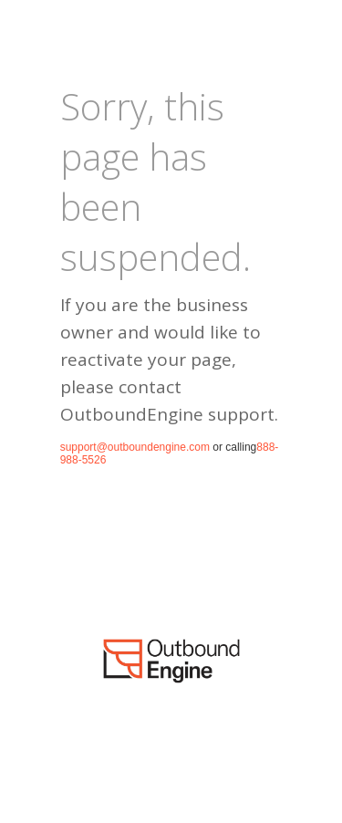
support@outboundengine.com (135, 447)
